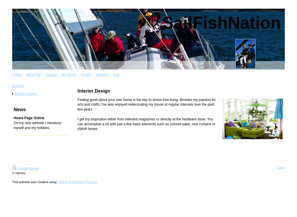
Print (19, 168)
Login (281, 167)
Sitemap (33, 168)
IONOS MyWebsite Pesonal (77, 182)
